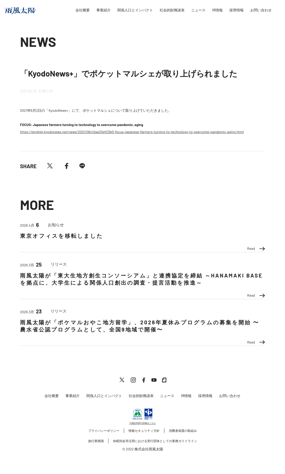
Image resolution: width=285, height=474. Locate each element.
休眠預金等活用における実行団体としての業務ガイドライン (155, 441)
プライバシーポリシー (103, 431)
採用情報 (236, 10)
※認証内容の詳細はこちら (142, 423)
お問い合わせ (261, 10)
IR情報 (217, 10)
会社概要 (82, 10)
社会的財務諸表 (172, 10)
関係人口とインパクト (135, 10)
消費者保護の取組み (183, 431)
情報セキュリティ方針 (144, 431)
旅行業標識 (96, 441)
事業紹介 (103, 10)
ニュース (198, 10)
